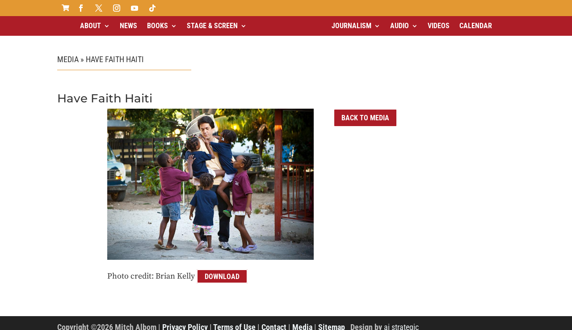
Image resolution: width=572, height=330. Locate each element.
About (90, 25)
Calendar (475, 25)
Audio (399, 25)
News (128, 25)
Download (222, 276)
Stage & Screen (212, 25)
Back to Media (365, 118)
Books (157, 25)
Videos (439, 25)
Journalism (351, 25)
